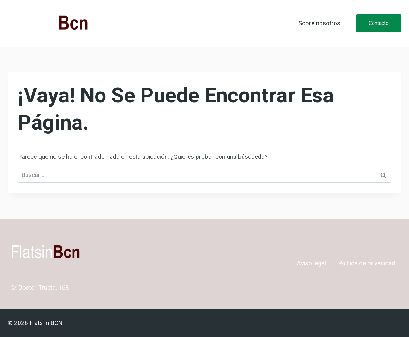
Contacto (379, 23)
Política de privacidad (366, 263)
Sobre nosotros (319, 23)
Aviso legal (311, 263)
